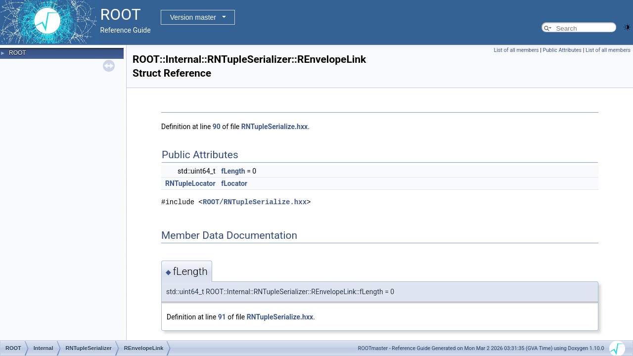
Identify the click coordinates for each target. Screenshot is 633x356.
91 (222, 317)
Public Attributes (562, 50)
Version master (193, 17)
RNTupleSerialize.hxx (274, 127)
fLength (233, 171)
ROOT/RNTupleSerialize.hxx (255, 202)
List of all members (516, 50)
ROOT (17, 52)
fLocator (234, 183)
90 (217, 127)
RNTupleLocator (190, 183)
